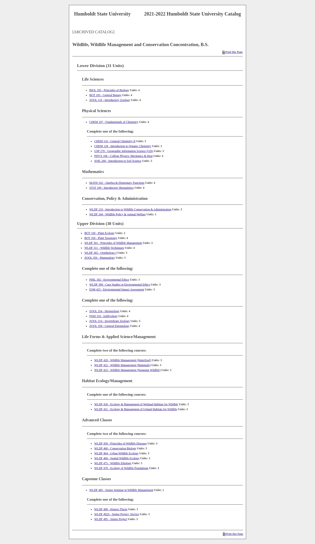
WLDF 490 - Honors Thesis (110, 509)
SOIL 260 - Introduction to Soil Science (118, 161)
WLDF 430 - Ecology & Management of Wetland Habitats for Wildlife (136, 404)
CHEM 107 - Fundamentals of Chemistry (113, 122)
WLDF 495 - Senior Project (110, 519)
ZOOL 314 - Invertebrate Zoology (109, 321)
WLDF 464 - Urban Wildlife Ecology (116, 453)
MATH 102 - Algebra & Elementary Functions (116, 183)
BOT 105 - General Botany (105, 95)
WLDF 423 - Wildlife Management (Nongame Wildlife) (127, 370)
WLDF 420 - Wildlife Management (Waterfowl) (122, 360)
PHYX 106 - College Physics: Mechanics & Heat (123, 156)
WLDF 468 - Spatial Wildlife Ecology (117, 458)
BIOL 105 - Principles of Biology (109, 90)
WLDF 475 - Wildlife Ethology (112, 463)
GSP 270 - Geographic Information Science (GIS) (123, 151)
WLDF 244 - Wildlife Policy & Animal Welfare (117, 214)
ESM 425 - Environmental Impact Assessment (116, 289)
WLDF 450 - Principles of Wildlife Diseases (120, 443)
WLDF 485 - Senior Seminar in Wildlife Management (121, 490)
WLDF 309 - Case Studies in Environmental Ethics (119, 284)
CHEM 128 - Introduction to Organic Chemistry (122, 146)
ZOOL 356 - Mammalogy (99, 257)
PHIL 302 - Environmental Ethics (109, 279)
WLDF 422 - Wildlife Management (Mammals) (122, 365)
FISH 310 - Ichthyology (103, 316)
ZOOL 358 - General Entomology (109, 326)
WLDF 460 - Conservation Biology (115, 448)
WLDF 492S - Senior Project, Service (116, 514)
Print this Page (232, 52)
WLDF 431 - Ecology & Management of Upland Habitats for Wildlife (135, 409)
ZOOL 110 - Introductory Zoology (109, 100)
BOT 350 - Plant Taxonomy (100, 238)
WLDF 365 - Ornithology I (100, 253)
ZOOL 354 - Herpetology (104, 311)
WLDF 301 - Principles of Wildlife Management (113, 243)
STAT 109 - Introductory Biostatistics (111, 187)
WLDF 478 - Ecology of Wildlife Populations (121, 468)
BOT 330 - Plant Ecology (99, 233)
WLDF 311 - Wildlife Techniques (104, 248)
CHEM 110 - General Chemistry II (114, 141)
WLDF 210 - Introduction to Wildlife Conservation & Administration (130, 209)
